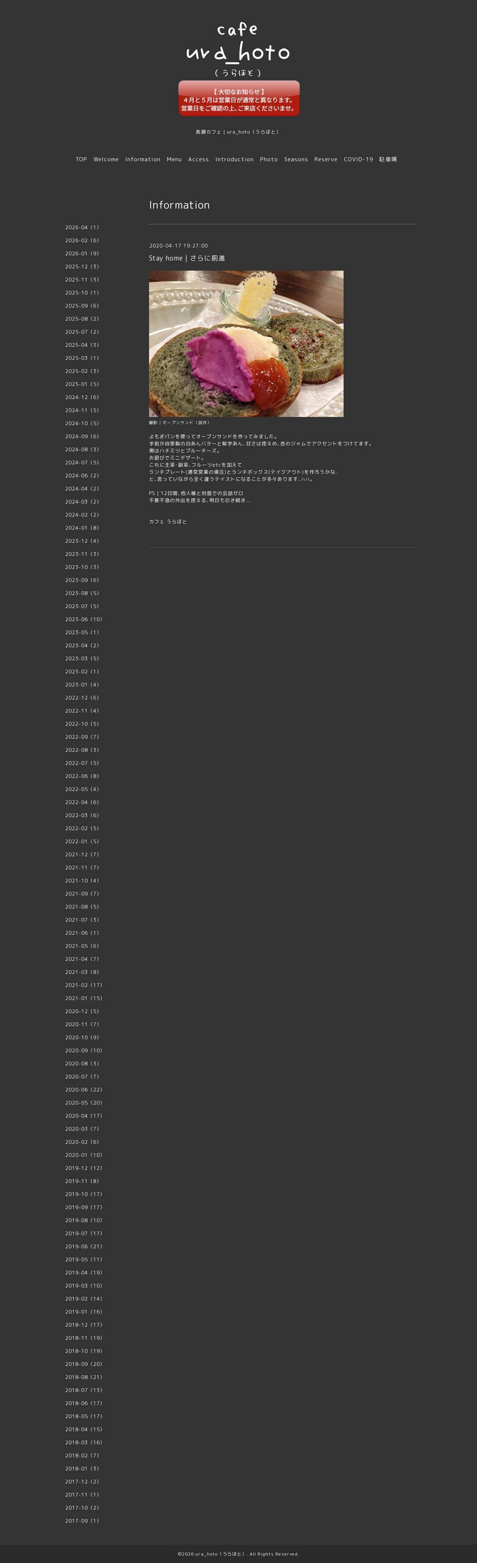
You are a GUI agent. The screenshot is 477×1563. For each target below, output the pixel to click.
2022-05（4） (83, 789)
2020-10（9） (83, 1037)
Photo (269, 159)
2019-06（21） (85, 1246)
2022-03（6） (83, 815)
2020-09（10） (85, 1050)
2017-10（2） (83, 1507)
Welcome (106, 159)
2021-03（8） (83, 972)
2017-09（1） (83, 1520)
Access (198, 159)
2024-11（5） (83, 410)
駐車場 (388, 159)
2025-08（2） (83, 318)
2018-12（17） (85, 1324)
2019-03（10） (85, 1285)
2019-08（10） (85, 1220)
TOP (81, 159)
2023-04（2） (83, 645)
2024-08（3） (83, 449)
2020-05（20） (85, 1102)
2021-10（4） (83, 880)
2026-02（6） (83, 240)
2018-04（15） (85, 1429)
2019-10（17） (85, 1194)
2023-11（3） (83, 554)
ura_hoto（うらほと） (221, 1554)
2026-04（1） (83, 227)
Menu (174, 159)
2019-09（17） (85, 1207)
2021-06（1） (83, 933)
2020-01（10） (85, 1155)
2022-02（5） (83, 828)
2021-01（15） (85, 998)
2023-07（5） (83, 606)
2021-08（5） (83, 906)
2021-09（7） (83, 893)
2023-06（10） (85, 619)
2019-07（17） (85, 1233)
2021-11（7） (83, 867)
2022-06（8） (83, 776)
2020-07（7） (83, 1076)
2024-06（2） (83, 475)
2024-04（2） (83, 488)
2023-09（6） (83, 580)
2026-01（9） (83, 253)
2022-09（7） (83, 737)
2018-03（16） (85, 1442)
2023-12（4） (83, 541)
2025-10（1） (83, 292)
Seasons (296, 159)
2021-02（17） (85, 985)
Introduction (234, 159)
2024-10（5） (83, 423)
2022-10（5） (83, 723)
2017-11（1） (83, 1494)
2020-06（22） (85, 1089)
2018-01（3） (83, 1468)
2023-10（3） (83, 567)
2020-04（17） (85, 1115)
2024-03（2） (83, 501)
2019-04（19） (85, 1272)
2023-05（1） (83, 632)
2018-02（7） (83, 1455)
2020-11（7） (83, 1024)
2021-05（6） (83, 946)
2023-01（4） (83, 684)
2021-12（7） (83, 854)
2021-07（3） (83, 919)
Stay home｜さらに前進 (187, 258)
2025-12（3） (83, 266)
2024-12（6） (83, 397)
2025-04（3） (83, 345)
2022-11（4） (83, 710)
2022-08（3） (83, 750)
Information (143, 159)
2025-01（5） (83, 384)
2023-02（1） (83, 671)
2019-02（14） (85, 1298)
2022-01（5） (83, 841)
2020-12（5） (83, 1011)
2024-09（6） (83, 436)
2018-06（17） (85, 1403)
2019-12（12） (85, 1168)
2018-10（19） (85, 1351)
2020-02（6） (83, 1142)
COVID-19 (358, 159)
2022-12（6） (83, 697)
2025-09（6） (83, 305)
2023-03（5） (83, 658)
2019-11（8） (83, 1181)
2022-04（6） (83, 802)
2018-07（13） (85, 1390)
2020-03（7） (83, 1128)
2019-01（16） (85, 1311)
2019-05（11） (85, 1259)
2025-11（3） (83, 279)
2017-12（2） (83, 1481)
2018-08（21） (85, 1377)
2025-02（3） (83, 371)
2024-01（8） (83, 527)
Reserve (326, 159)
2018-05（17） (85, 1416)
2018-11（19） (85, 1338)
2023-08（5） (83, 593)
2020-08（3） (83, 1063)
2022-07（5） (83, 763)
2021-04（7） (83, 959)
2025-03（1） (83, 358)
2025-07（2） (83, 332)
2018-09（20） (85, 1364)
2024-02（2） (83, 514)
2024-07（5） (83, 462)
